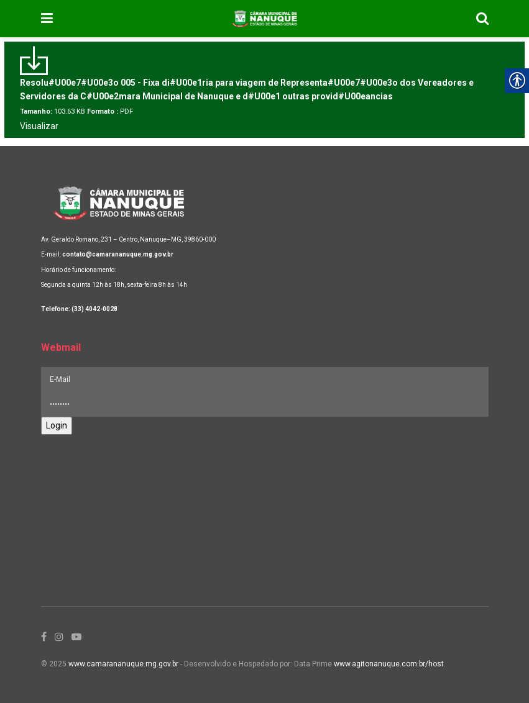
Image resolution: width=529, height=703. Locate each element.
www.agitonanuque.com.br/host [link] (389, 664)
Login (56, 425)
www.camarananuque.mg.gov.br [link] (123, 664)
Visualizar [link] (39, 126)
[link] (47, 18)
